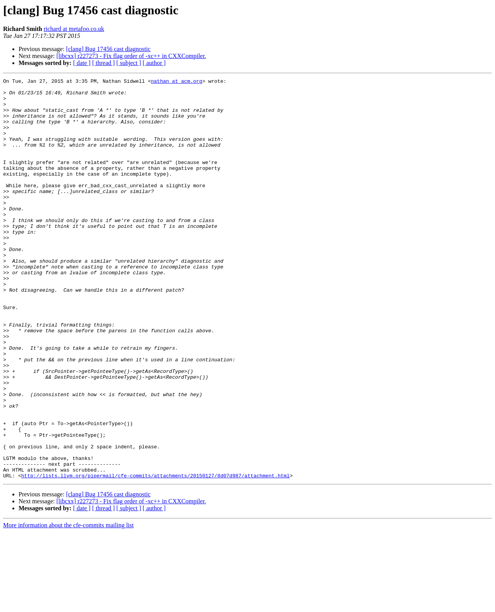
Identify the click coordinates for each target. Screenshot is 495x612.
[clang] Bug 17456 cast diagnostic (108, 49)
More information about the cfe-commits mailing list (68, 605)
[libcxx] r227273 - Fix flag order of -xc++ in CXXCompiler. (131, 56)
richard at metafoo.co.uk (74, 29)
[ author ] (154, 63)
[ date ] (81, 63)
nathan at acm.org (176, 82)
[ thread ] (103, 63)
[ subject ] (128, 63)
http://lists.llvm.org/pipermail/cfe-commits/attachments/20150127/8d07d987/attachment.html (155, 555)
